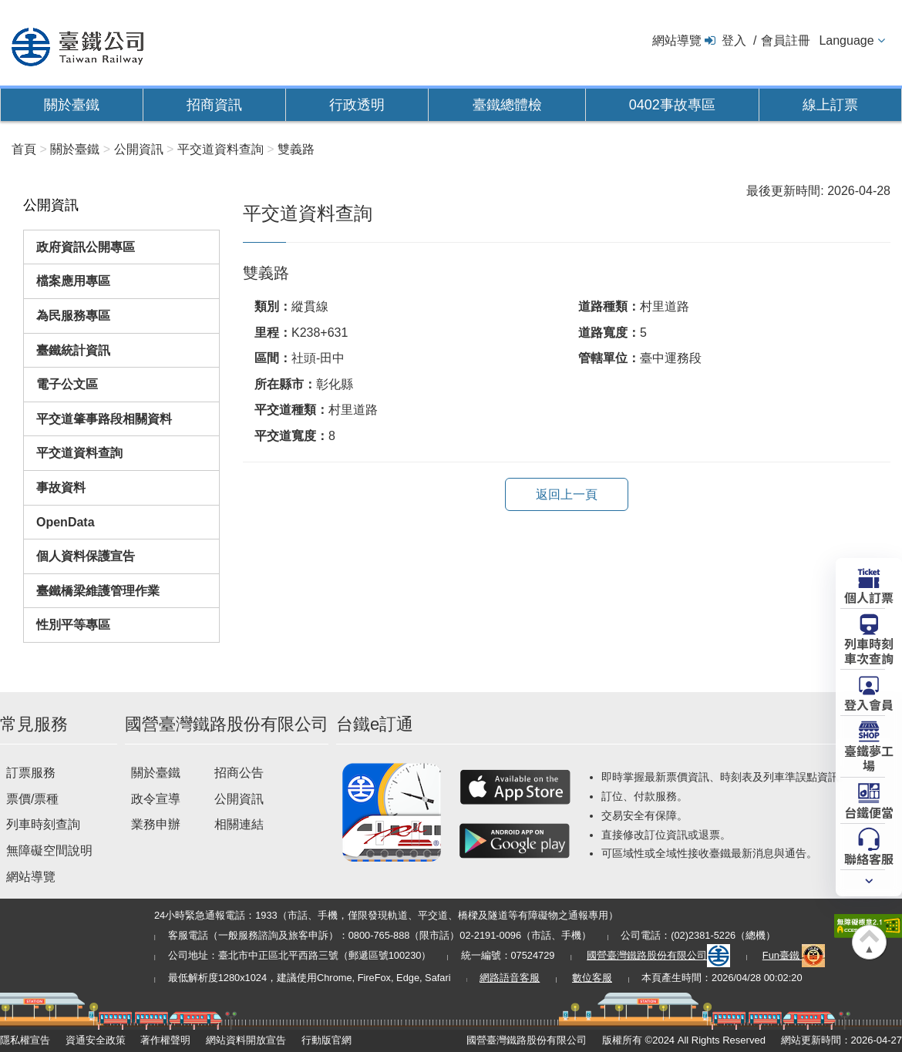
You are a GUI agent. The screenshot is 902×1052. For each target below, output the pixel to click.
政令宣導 (155, 798)
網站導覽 (677, 40)
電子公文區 (67, 384)
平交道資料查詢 (79, 452)
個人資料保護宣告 (85, 556)
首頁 (24, 149)
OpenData (65, 522)
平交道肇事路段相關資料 (104, 418)
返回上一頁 (566, 494)
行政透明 (357, 105)
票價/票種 (32, 798)
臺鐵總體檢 (507, 105)
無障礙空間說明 (49, 850)
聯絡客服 (869, 857)
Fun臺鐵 (794, 955)
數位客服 (592, 977)
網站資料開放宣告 (246, 1040)
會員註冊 (785, 40)
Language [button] (846, 40)
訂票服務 (31, 772)
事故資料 (61, 487)
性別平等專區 (73, 624)
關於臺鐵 (71, 105)
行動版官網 (326, 1040)
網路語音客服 (510, 977)
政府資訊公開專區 (85, 247)
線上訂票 (830, 105)
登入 (734, 40)
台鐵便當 (869, 811)
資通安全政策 (96, 1040)
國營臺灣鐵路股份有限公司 (658, 955)
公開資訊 (239, 798)
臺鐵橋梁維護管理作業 (98, 590)
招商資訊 (214, 105)
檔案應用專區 (73, 280)
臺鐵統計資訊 (73, 350)
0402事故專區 (672, 105)
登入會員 (869, 703)
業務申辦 (155, 824)
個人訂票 (869, 596)
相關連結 (239, 824)
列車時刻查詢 (43, 824)
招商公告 (239, 772)
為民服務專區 (73, 315)
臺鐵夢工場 (869, 757)
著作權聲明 (165, 1040)
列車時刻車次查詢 (869, 650)
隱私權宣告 (25, 1040)
